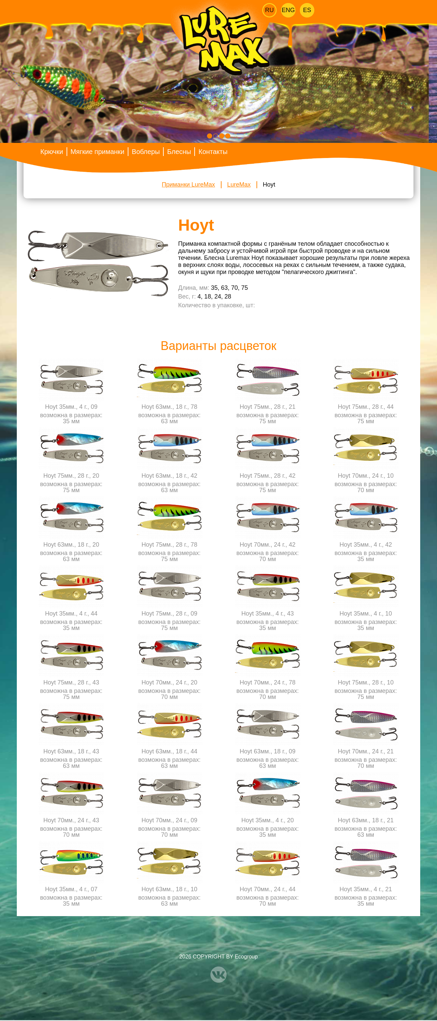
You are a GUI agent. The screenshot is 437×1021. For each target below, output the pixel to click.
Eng (288, 10)
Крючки (51, 151)
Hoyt (269, 184)
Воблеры (146, 151)
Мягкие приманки (97, 151)
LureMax (239, 184)
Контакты (212, 151)
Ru (269, 10)
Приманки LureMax (188, 184)
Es (307, 10)
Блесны (179, 151)
